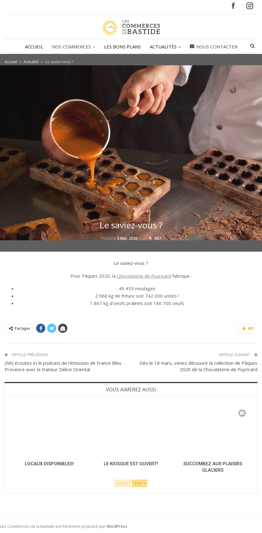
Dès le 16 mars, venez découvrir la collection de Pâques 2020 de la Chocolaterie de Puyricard (198, 366)
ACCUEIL (34, 47)
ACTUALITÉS (163, 47)
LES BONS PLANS (122, 47)
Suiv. (139, 483)
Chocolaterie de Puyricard (144, 276)
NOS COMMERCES (71, 47)
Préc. (123, 483)
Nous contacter (214, 47)
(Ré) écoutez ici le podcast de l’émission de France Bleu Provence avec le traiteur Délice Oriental (63, 366)
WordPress (117, 526)
